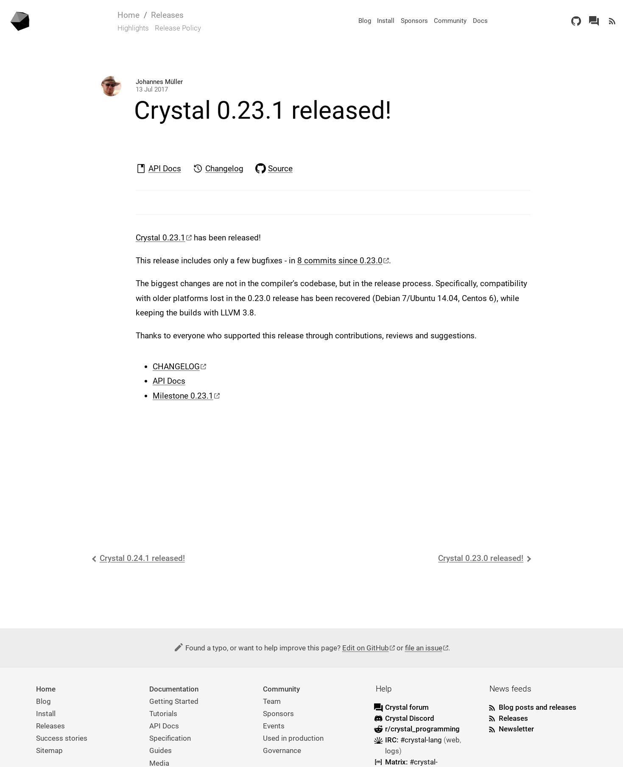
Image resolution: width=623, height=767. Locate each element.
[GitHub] (576, 21)
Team (272, 701)
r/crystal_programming (422, 729)
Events (274, 726)
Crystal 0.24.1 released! (142, 558)
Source (280, 168)
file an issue (423, 648)
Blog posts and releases (537, 707)
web (453, 740)
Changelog (224, 168)
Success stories (61, 738)
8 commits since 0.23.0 (340, 260)
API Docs (164, 168)
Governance (282, 750)
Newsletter (516, 729)
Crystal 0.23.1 (160, 238)
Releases (167, 15)
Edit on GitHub (365, 648)
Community (450, 21)
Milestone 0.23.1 (183, 396)
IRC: (414, 740)
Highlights (133, 28)
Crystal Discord (409, 718)
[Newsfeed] (612, 21)
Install (385, 21)
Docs (480, 21)
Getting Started (173, 701)
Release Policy (178, 28)
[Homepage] (21, 21)
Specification (170, 738)
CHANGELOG (176, 366)
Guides (160, 750)
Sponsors (414, 21)
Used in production (293, 738)
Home (128, 15)
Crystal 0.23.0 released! (480, 558)
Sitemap (49, 750)
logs (392, 751)
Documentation (173, 689)
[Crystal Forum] (594, 21)
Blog (364, 21)
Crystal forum (407, 707)
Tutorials (163, 713)
